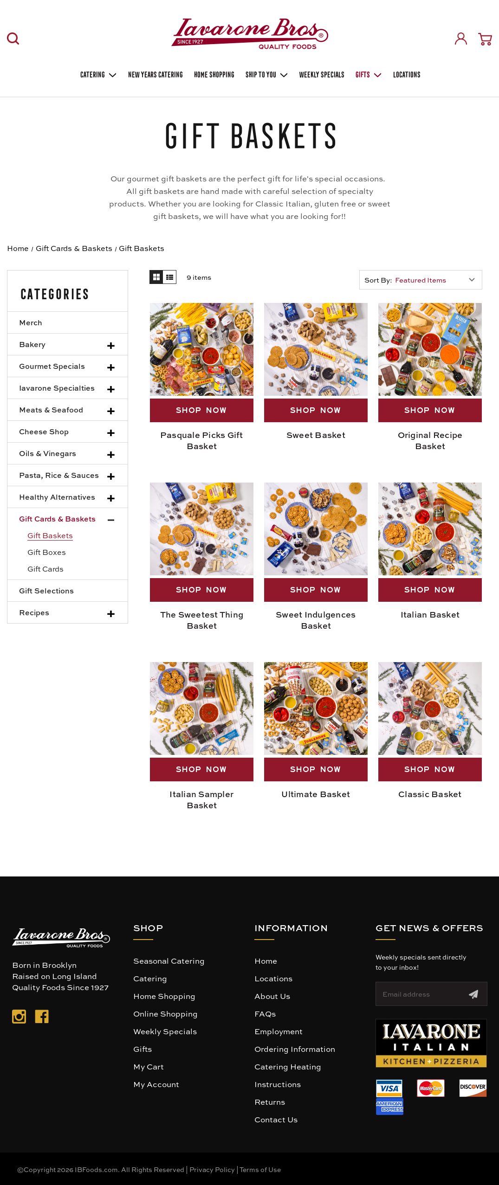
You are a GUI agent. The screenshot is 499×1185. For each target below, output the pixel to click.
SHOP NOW (201, 410)
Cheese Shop (44, 431)
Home (265, 960)
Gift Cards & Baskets (57, 518)
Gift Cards (45, 568)
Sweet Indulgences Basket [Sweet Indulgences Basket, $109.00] (316, 619)
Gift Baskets (50, 535)
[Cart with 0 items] (485, 39)
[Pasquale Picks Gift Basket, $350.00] (201, 349)
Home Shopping (213, 73)
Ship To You (266, 73)
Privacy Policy (212, 1169)
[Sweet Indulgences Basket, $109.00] (316, 529)
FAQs (265, 1013)
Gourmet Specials (52, 366)
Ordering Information (294, 1048)
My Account (156, 1083)
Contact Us (276, 1119)
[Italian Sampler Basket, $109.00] (201, 708)
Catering (97, 73)
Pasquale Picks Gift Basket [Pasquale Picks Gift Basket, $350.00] (201, 440)
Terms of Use (260, 1169)
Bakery (32, 344)
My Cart (148, 1066)
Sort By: (378, 280)
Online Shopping (165, 1013)
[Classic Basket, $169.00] (430, 708)
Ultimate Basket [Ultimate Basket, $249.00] (315, 794)
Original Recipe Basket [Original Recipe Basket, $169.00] (430, 440)
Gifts (368, 73)
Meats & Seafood (51, 409)
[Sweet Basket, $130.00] (316, 349)
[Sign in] (461, 38)
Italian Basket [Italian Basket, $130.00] (430, 614)
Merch (30, 322)
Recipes (34, 612)
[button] (431, 1043)
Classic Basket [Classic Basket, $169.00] (430, 794)
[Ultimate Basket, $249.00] (316, 708)
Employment (278, 1031)
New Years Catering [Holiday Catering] (154, 73)
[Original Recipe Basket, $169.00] (430, 349)
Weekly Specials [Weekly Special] (320, 73)
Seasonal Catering (169, 960)
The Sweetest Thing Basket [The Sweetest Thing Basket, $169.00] (202, 619)
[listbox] (437, 279)
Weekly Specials (165, 1031)
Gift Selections (46, 590)
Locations (406, 73)
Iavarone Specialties (57, 387)
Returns (269, 1101)
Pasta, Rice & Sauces (59, 475)
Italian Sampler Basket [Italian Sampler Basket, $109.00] (201, 799)
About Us (272, 995)
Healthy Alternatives (57, 496)
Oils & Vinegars (47, 453)
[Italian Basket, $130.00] (430, 529)
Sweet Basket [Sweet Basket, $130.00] (315, 435)
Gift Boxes (46, 552)
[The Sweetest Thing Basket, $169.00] (201, 529)
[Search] (13, 38)
